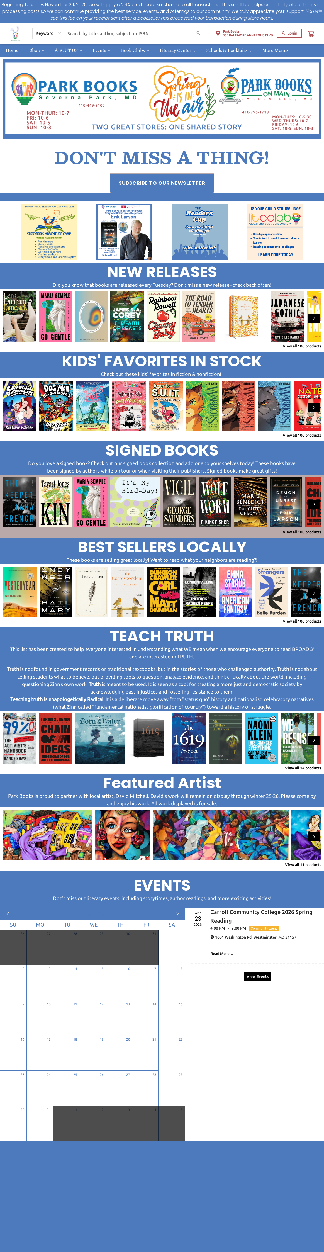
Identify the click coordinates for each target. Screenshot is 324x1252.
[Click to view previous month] (7, 914)
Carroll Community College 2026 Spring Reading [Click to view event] (261, 916)
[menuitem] (12, 50)
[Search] (198, 33)
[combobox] (49, 33)
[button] (244, 34)
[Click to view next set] (314, 318)
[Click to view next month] (177, 914)
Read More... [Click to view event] (221, 953)
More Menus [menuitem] (275, 50)
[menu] (162, 50)
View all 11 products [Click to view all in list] (303, 864)
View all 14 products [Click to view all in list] (303, 768)
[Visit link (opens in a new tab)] (162, 183)
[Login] (289, 33)
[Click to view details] (19, 316)
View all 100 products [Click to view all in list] (302, 346)
